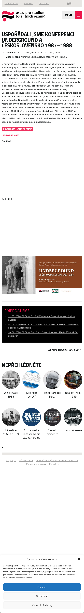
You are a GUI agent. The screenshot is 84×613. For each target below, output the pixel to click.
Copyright (11, 460)
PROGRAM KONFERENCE (17, 129)
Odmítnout (42, 596)
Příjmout (42, 587)
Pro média (44, 3)
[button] (79, 559)
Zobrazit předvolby (42, 605)
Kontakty (28, 3)
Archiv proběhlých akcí (65, 350)
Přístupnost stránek (36, 464)
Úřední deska (11, 3)
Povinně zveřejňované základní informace (57, 460)
